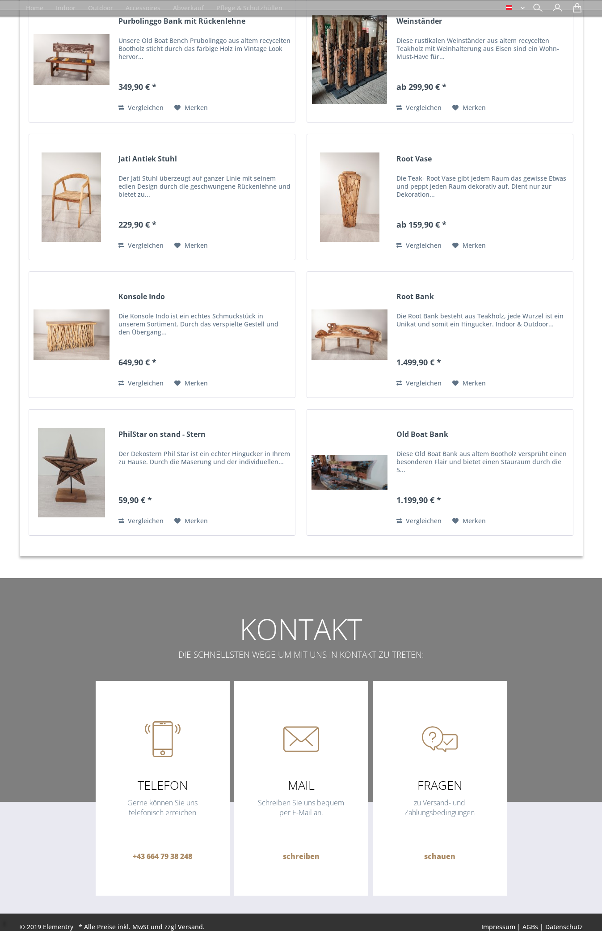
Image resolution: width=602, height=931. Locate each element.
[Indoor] (66, 8)
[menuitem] (555, 8)
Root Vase (414, 159)
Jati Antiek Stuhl (147, 159)
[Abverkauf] (188, 8)
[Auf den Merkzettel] (191, 107)
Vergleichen (141, 107)
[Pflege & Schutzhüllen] (249, 8)
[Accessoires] (143, 8)
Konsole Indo (141, 296)
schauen (439, 856)
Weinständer (419, 21)
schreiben (301, 856)
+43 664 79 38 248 (162, 856)
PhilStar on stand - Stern (162, 434)
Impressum (498, 927)
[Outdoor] (100, 8)
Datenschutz (564, 927)
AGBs (530, 927)
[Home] (35, 8)
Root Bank (415, 296)
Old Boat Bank (422, 434)
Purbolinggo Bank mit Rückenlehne (181, 21)
